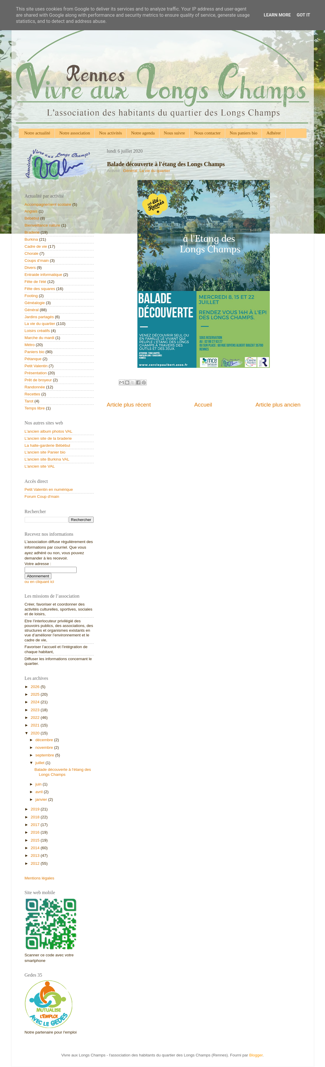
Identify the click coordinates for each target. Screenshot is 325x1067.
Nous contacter (207, 133)
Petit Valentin (36, 366)
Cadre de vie (36, 246)
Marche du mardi (39, 338)
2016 (36, 832)
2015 (36, 840)
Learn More (277, 15)
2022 (36, 717)
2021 (36, 725)
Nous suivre (174, 133)
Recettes (32, 394)
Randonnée (35, 387)
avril (40, 792)
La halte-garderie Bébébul (47, 445)
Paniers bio (35, 352)
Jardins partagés (39, 317)
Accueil (203, 405)
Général (130, 170)
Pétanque (33, 359)
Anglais (31, 211)
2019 (36, 809)
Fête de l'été (35, 281)
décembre (45, 740)
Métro (30, 345)
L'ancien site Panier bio (45, 452)
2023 (36, 710)
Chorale (31, 253)
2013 (36, 855)
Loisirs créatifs (37, 330)
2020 (36, 733)
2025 (36, 694)
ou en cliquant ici (39, 581)
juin (39, 784)
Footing (31, 296)
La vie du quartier (154, 170)
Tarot (29, 401)
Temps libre (35, 408)
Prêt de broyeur (38, 380)
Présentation (36, 373)
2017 (36, 824)
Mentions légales (39, 878)
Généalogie (35, 303)
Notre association (74, 133)
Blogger (256, 1055)
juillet (41, 763)
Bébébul (32, 218)
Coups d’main (37, 260)
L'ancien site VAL (40, 466)
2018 (36, 817)
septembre (45, 755)
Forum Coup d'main (42, 496)
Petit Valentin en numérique (49, 489)
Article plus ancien (277, 405)
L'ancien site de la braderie (48, 438)
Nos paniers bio (243, 133)
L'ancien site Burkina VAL (47, 459)
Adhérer (273, 133)
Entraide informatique (43, 274)
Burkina (31, 239)
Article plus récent (129, 405)
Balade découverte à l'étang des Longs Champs (62, 771)
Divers (30, 267)
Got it (303, 15)
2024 (36, 702)
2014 (36, 848)
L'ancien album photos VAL (49, 431)
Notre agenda (142, 133)
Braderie (32, 232)
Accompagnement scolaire (48, 204)
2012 (36, 863)
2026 (36, 687)
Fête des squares (40, 288)
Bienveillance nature (42, 225)
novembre (45, 747)
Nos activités (110, 133)
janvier (42, 799)
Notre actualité (37, 133)
